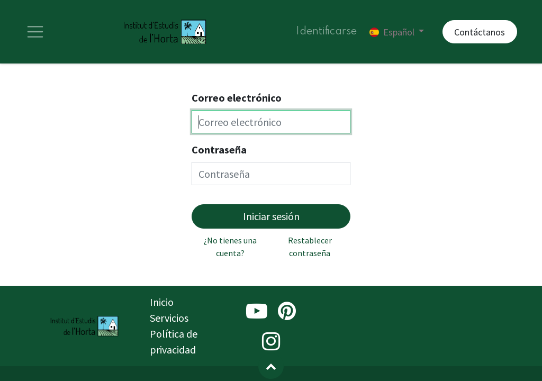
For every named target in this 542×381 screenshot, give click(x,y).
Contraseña (219, 149)
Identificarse (326, 31)
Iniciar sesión (271, 216)
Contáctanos (479, 32)
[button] (271, 366)
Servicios (169, 317)
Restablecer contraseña (310, 246)
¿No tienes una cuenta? (230, 246)
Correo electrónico (237, 97)
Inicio (162, 302)
